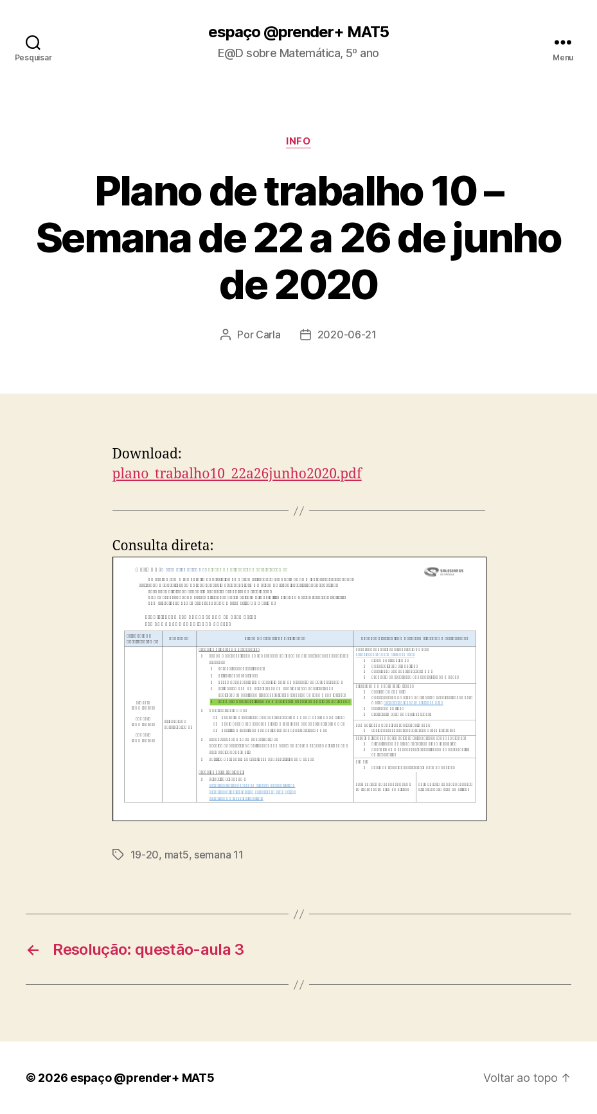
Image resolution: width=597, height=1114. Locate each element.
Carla (268, 334)
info (298, 141)
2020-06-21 (347, 334)
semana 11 (219, 854)
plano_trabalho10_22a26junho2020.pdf (237, 474)
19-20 (144, 854)
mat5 (177, 854)
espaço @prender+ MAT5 (298, 32)
